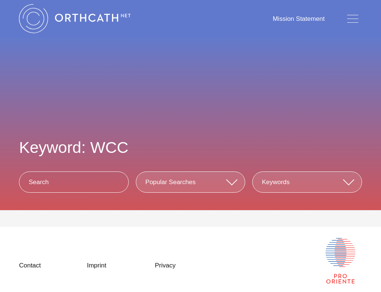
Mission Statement (299, 18)
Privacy (165, 265)
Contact (30, 265)
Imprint (96, 265)
